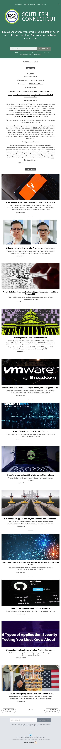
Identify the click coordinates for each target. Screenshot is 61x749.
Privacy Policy (42, 737)
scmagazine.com (20, 614)
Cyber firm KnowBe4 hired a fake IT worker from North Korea (30, 248)
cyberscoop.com (20, 255)
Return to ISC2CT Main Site (38, 4)
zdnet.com (20, 482)
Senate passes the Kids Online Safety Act (30, 338)
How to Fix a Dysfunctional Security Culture (30, 431)
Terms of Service (43, 739)
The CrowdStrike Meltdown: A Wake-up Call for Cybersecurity (30, 202)
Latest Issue (18, 4)
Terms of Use (35, 737)
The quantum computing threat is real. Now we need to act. (30, 694)
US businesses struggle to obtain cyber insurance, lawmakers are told (30, 519)
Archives (26, 4)
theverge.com (20, 351)
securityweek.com (20, 439)
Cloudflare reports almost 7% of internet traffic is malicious (30, 475)
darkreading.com (20, 212)
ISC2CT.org (37, 122)
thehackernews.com (20, 657)
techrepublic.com (20, 301)
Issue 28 (30, 62)
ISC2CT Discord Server (36, 84)
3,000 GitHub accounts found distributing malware (30, 608)
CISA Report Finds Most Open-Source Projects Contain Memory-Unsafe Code (30, 563)
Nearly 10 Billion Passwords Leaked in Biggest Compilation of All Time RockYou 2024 (30, 293)
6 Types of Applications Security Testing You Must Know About (30, 650)
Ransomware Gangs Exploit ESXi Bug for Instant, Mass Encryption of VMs (30, 388)
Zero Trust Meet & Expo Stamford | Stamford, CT (30, 91)
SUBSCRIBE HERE (43, 48)
